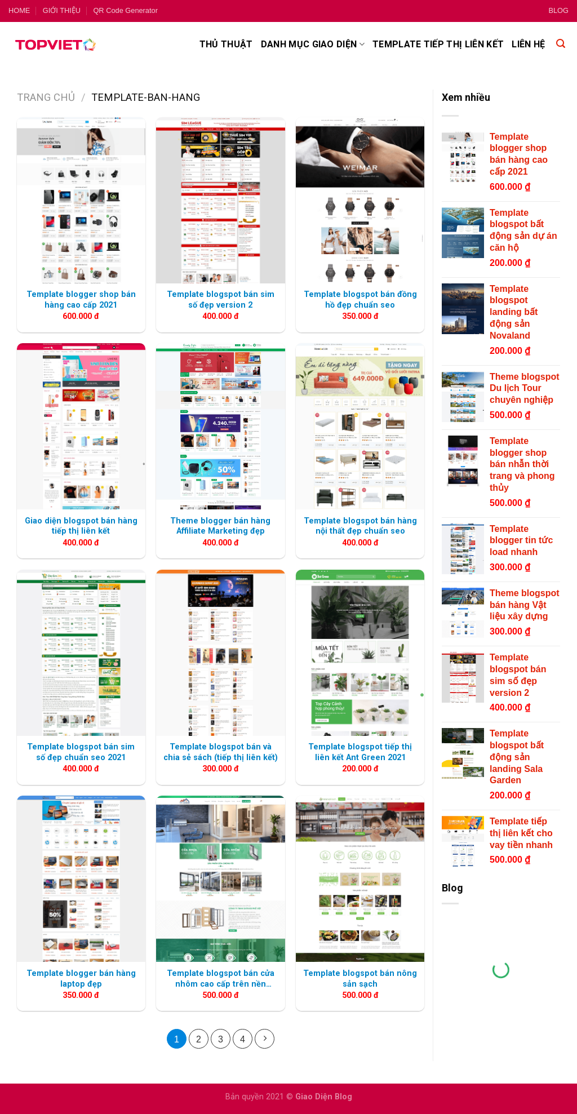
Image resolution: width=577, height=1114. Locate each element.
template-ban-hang (145, 97)
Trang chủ (46, 97)
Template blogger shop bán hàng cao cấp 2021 (81, 300)
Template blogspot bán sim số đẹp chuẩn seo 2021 (81, 752)
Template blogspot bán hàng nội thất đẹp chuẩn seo (360, 526)
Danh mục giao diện (313, 44)
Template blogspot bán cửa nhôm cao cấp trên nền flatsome (220, 979)
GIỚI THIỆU (62, 10)
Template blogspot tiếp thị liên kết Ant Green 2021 (360, 752)
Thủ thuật (226, 44)
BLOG (558, 10)
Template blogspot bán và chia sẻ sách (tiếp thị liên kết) (220, 752)
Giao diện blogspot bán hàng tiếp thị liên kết (81, 526)
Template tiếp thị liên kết (438, 44)
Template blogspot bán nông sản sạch (360, 979)
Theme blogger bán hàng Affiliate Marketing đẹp (220, 526)
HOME (19, 10)
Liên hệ (528, 44)
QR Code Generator (125, 10)
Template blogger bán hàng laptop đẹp (81, 979)
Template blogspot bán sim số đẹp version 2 (220, 300)
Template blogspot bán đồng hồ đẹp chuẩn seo (360, 300)
